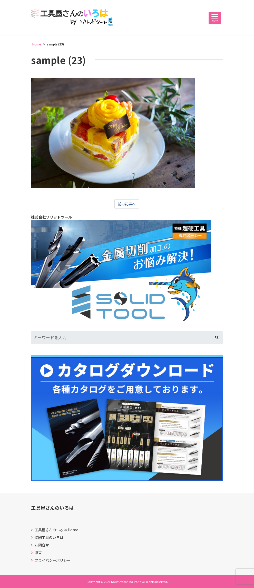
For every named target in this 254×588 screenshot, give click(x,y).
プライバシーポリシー (53, 560)
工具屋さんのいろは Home (56, 529)
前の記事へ (127, 203)
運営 (38, 552)
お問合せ (42, 545)
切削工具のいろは (49, 537)
